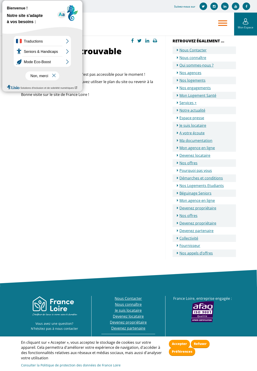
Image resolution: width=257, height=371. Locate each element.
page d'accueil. (33, 86)
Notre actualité (192, 110)
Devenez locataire (194, 155)
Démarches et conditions (201, 178)
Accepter (179, 343)
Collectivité (188, 238)
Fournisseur (189, 245)
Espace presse (191, 117)
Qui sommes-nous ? (196, 65)
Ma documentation (195, 140)
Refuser (200, 343)
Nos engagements (195, 87)
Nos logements (192, 80)
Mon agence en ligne (197, 147)
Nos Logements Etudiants (201, 185)
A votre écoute (192, 132)
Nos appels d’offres (196, 253)
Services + (188, 102)
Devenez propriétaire (197, 208)
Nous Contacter (193, 50)
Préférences (182, 351)
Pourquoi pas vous (195, 170)
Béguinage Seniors (195, 193)
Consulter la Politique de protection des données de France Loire (71, 365)
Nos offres (188, 162)
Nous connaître (192, 57)
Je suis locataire (192, 125)
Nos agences (190, 72)
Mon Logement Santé (197, 95)
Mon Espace (245, 27)
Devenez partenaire (196, 230)
